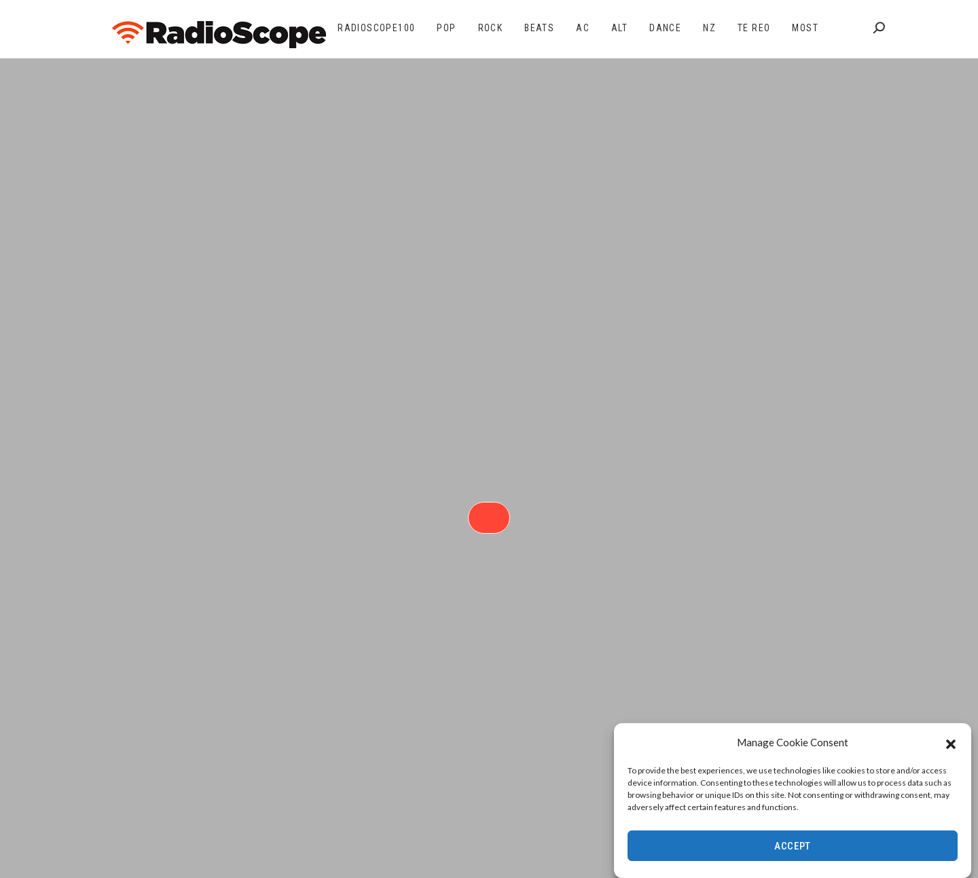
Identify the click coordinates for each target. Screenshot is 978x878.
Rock (490, 27)
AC (583, 27)
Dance (665, 27)
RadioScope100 (376, 27)
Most (805, 27)
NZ (709, 27)
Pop (446, 27)
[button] (951, 743)
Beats (539, 27)
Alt (619, 27)
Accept (792, 846)
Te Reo (754, 27)
